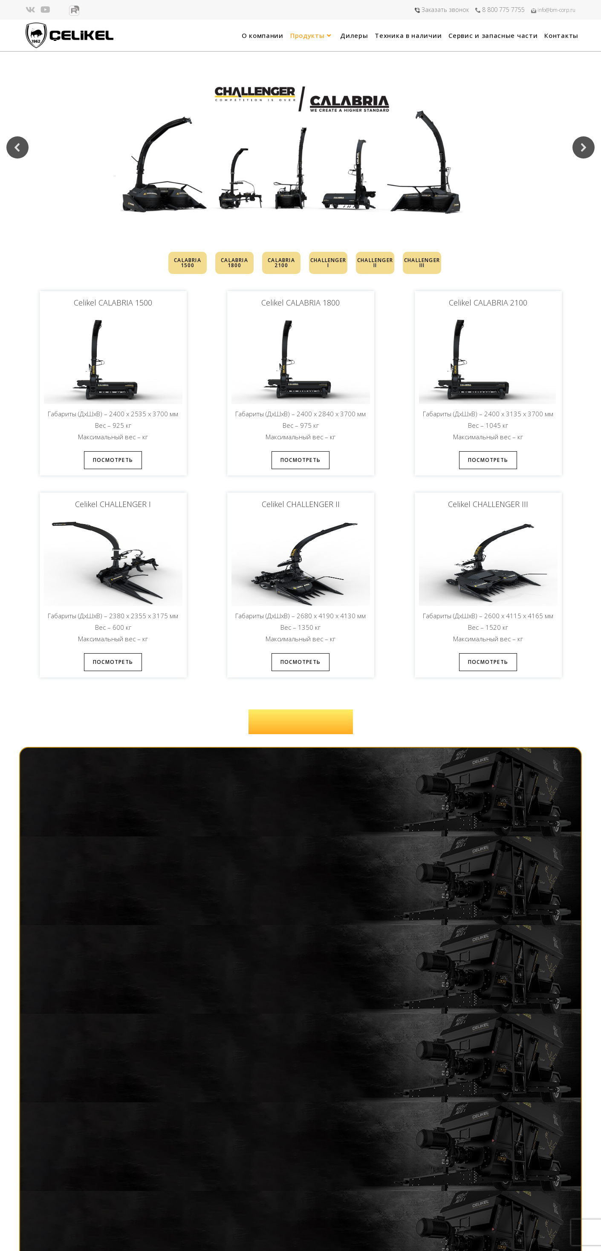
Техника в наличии (235, 1199)
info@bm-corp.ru (553, 10)
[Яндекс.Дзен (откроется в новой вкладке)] (59, 10)
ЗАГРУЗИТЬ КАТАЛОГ (300, 721)
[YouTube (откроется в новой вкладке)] (45, 10)
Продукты (222, 1177)
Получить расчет (455, 789)
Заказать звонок (442, 10)
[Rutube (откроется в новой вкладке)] (74, 11)
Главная (220, 1156)
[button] (17, 147)
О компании (226, 1166)
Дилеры (220, 1188)
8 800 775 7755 (500, 10)
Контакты (222, 1220)
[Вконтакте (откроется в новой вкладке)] (32, 10)
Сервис (219, 1209)
